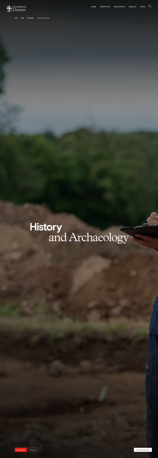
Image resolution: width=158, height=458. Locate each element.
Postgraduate (30, 18)
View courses (21, 450)
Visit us (33, 450)
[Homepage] (16, 9)
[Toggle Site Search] (150, 6)
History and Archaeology (43, 18)
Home (16, 18)
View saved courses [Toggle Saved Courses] (142, 450)
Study (22, 18)
